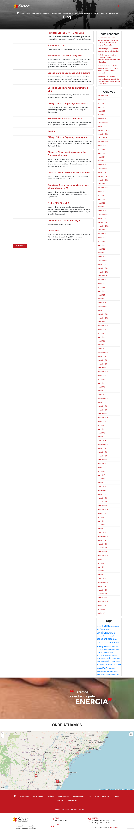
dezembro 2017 (103, 452)
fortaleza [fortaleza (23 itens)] (106, 649)
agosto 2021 (102, 283)
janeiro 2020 (102, 356)
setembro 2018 (103, 418)
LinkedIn (73, 809)
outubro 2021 (102, 276)
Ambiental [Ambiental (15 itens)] (99, 626)
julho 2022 (101, 241)
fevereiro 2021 (103, 306)
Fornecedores (56, 13)
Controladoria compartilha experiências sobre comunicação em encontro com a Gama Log (109, 58)
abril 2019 (101, 391)
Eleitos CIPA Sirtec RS (58, 203)
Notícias (46, 13)
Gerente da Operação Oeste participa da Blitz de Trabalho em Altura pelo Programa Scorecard (108, 69)
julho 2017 (101, 471)
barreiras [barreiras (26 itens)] (112, 626)
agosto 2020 (102, 329)
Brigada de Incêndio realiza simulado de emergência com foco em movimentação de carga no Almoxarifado (108, 41)
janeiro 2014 (102, 613)
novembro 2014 (103, 594)
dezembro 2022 (103, 222)
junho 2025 (101, 107)
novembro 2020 (103, 318)
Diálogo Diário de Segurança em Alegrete (67, 137)
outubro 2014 (102, 598)
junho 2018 (101, 429)
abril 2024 (101, 161)
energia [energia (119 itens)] (101, 646)
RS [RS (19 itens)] (105, 661)
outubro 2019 (102, 368)
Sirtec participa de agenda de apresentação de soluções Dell (108, 50)
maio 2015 (101, 571)
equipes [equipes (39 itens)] (108, 647)
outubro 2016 (102, 506)
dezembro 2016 (103, 498)
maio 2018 (101, 433)
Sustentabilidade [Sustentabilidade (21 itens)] (101, 671)
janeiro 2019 (102, 402)
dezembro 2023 (103, 176)
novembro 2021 (103, 272)
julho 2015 (101, 563)
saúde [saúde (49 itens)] (109, 661)
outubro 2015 (102, 552)
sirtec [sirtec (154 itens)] (103, 668)
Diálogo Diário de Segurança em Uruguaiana (69, 73)
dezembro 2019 (103, 360)
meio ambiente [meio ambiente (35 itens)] (102, 652)
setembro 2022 (103, 234)
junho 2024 (101, 153)
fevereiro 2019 (103, 398)
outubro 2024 (102, 138)
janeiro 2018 (102, 448)
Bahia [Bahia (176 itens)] (105, 625)
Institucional (37, 13)
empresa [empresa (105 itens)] (114, 642)
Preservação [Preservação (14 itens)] (108, 655)
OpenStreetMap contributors (126, 789)
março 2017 (102, 487)
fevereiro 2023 (103, 214)
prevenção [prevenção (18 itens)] (114, 655)
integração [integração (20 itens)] (112, 649)
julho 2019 (101, 379)
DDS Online (53, 230)
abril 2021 (101, 299)
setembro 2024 (103, 142)
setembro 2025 (103, 96)
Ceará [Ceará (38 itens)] (99, 629)
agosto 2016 (102, 513)
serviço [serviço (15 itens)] (113, 664)
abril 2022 (101, 253)
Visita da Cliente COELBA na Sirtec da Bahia (69, 172)
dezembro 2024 (103, 130)
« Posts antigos (20, 246)
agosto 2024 (102, 145)
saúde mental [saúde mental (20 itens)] (115, 661)
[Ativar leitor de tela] (17, 12)
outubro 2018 (102, 414)
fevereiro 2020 (103, 352)
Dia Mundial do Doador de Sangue (64, 220)
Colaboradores (68, 13)
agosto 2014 (102, 605)
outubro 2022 (102, 230)
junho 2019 (101, 383)
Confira (51, 131)
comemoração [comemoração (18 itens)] (100, 636)
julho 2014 (101, 609)
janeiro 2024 (102, 172)
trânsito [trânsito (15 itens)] (116, 671)
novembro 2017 (103, 456)
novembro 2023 (103, 180)
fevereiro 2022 (103, 260)
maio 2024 (101, 157)
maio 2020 (101, 341)
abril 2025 (101, 115)
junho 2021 (101, 291)
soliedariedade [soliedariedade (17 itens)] (111, 668)
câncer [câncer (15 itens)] (116, 639)
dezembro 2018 (103, 406)
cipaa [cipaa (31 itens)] (103, 629)
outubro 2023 (102, 184)
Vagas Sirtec (113, 13)
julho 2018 (101, 425)
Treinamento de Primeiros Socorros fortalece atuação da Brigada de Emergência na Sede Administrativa (109, 80)
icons (113, 789)
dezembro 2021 (103, 268)
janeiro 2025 (102, 126)
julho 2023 (101, 195)
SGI (76, 13)
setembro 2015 (103, 555)
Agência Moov (114, 827)
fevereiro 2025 (103, 122)
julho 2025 (101, 103)
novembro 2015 (103, 548)
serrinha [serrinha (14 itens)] (110, 664)
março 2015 (102, 578)
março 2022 (102, 257)
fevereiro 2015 (103, 582)
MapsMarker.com (104, 789)
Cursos (96, 13)
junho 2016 (101, 521)
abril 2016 (101, 529)
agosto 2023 (102, 191)
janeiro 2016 (102, 540)
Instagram (65, 809)
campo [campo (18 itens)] (117, 626)
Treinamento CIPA (56, 45)
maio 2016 (101, 525)
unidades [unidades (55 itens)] (101, 674)
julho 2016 (101, 517)
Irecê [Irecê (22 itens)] (117, 649)
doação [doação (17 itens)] (99, 643)
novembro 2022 (103, 226)
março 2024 (102, 165)
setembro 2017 (103, 464)
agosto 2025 (102, 100)
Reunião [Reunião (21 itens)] (116, 658)
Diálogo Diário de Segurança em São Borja (68, 103)
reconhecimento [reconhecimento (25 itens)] (102, 658)
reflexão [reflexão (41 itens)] (110, 658)
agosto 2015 (102, 559)
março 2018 (102, 441)
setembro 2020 (103, 326)
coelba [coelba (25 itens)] (108, 629)
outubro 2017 (102, 460)
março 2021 (102, 303)
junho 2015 (101, 567)
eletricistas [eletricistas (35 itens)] (105, 643)
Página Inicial (25, 13)
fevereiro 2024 (103, 168)
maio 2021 (101, 295)
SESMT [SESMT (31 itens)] (118, 664)
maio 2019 (101, 387)
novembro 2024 (103, 134)
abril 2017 (101, 483)
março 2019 (102, 395)
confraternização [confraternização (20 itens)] (109, 636)
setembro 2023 (103, 188)
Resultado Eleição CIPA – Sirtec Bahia (66, 33)
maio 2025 (101, 111)
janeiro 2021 (102, 310)
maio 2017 (101, 479)
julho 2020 (101, 333)
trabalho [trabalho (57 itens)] (110, 671)
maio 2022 (101, 249)
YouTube (81, 809)
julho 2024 (101, 149)
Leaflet (110, 789)
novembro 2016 (103, 502)
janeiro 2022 (102, 264)
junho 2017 (101, 475)
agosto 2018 (102, 421)
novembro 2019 (103, 364)
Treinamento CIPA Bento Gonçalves (65, 55)
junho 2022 (101, 245)
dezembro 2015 (103, 544)
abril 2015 (101, 575)
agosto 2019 (102, 375)
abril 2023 (101, 207)
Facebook (56, 809)
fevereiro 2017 (103, 490)
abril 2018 (101, 437)
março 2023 (102, 211)
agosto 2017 (102, 467)
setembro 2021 (103, 280)
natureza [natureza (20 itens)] (110, 652)
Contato (104, 13)
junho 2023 (101, 199)
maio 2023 (101, 203)
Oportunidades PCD (85, 13)
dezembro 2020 (103, 314)
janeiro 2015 (102, 586)
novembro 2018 (103, 410)
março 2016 (102, 532)
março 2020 (102, 349)
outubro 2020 (102, 322)
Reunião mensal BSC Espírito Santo (65, 118)
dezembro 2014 (103, 590)
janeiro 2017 (102, 494)
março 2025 (102, 119)
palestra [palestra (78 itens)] (101, 655)
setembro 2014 (103, 601)
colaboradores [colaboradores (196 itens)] (106, 632)
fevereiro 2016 (103, 536)
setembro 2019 (103, 372)
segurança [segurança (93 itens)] (102, 664)
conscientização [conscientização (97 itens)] (105, 638)
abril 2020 (101, 345)
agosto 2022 (102, 237)
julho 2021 (101, 287)
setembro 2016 (103, 510)
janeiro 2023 (102, 218)
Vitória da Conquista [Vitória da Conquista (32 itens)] (112, 675)
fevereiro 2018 (103, 444)
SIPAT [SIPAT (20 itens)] (98, 668)
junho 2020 (101, 337)
